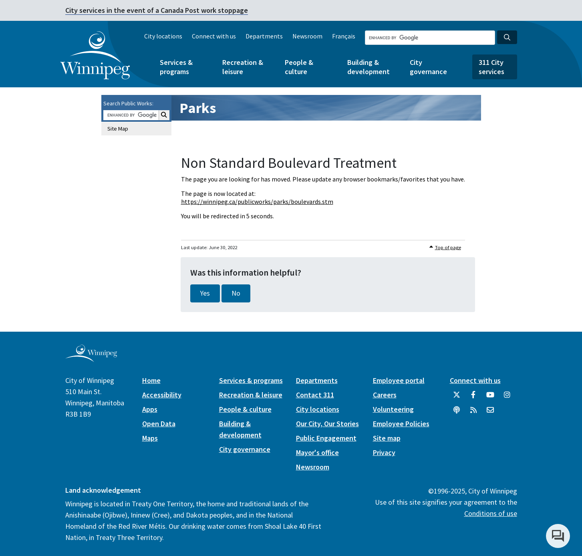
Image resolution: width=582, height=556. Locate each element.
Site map (387, 438)
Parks (197, 108)
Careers (385, 394)
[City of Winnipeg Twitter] (456, 398)
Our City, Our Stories (327, 423)
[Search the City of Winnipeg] (430, 37)
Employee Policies (401, 423)
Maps (150, 438)
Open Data (158, 423)
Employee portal (399, 380)
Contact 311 (315, 394)
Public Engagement (326, 438)
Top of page (448, 247)
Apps (149, 409)
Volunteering (393, 409)
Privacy (384, 452)
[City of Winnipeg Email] (490, 413)
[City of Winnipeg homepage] (91, 358)
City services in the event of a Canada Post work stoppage (156, 10)
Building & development (368, 67)
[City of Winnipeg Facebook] (473, 398)
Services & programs (176, 67)
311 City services (491, 67)
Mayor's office (317, 452)
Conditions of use (490, 513)
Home (151, 380)
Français (343, 36)
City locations (163, 36)
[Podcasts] (456, 413)
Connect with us (214, 36)
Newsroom (307, 36)
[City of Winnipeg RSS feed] (473, 413)
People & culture (299, 67)
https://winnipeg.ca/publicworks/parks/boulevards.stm (257, 201)
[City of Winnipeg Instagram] (507, 398)
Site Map (117, 128)
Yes (205, 293)
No (236, 293)
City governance (428, 67)
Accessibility (161, 394)
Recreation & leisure (242, 67)
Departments (264, 36)
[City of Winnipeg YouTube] (490, 398)
